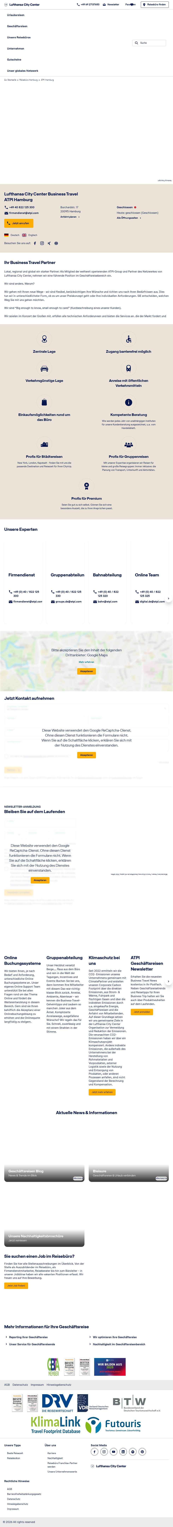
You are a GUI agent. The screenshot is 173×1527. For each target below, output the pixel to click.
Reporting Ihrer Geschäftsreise (28, 1337)
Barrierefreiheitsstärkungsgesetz (24, 1494)
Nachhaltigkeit (55, 1458)
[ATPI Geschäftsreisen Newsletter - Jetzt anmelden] (142, 1012)
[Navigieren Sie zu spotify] (132, 1451)
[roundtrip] (56, 243)
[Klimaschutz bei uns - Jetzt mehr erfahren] (102, 1092)
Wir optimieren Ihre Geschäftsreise (115, 1337)
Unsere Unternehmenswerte (62, 1471)
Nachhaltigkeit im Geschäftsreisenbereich (119, 1344)
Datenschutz (20, 1385)
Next (168, 598)
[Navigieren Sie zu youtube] (113, 1451)
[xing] (49, 243)
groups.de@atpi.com (69, 601)
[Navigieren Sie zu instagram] (104, 1451)
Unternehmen (15, 48)
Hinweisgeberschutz (59, 1385)
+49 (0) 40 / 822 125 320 (108, 594)
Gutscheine (14, 59)
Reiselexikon (13, 1458)
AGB (7, 1385)
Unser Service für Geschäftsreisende (32, 1344)
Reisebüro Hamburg (28, 79)
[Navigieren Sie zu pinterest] (142, 1451)
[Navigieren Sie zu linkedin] (123, 1451)
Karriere (52, 1453)
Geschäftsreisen (17, 26)
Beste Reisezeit (15, 1453)
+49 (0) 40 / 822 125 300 (26, 594)
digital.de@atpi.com (152, 601)
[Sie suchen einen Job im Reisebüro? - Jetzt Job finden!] (16, 1286)
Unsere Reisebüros (19, 37)
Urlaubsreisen (15, 15)
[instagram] (42, 243)
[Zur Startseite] (23, 5)
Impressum (37, 1385)
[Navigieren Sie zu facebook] (94, 1451)
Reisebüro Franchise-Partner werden (62, 1464)
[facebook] (35, 243)
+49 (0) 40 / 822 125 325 (150, 594)
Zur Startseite (10, 79)
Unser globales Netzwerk (22, 71)
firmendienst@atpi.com (24, 213)
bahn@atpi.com (108, 601)
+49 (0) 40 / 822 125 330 (68, 594)
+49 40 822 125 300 (21, 207)
